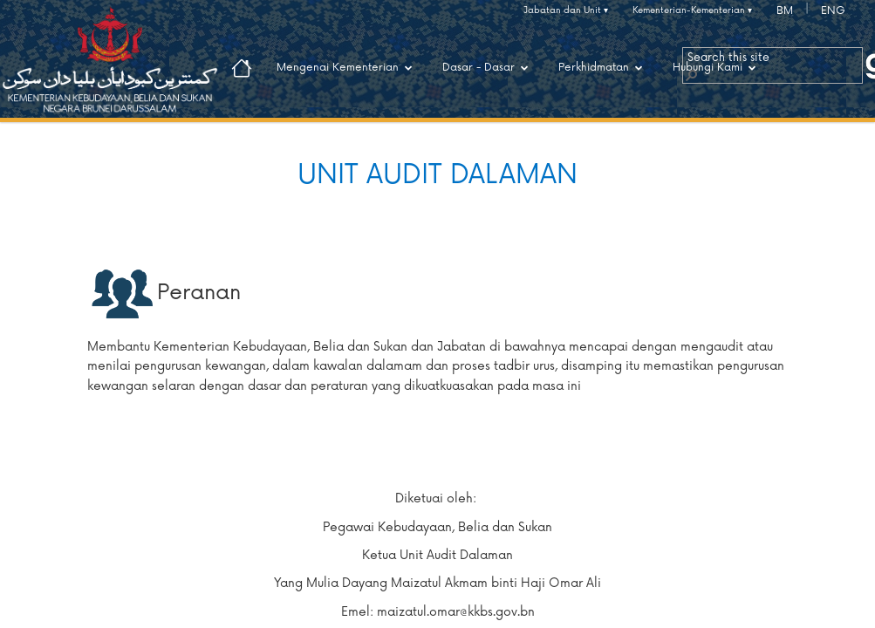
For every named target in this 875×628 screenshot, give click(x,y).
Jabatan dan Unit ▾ (565, 10)
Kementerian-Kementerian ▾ (692, 10)
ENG (833, 10)
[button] (691, 74)
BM (784, 10)
